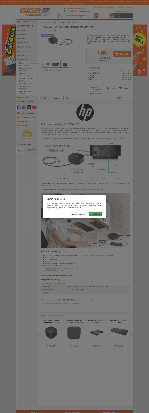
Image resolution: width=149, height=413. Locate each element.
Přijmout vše (95, 214)
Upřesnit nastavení (78, 214)
